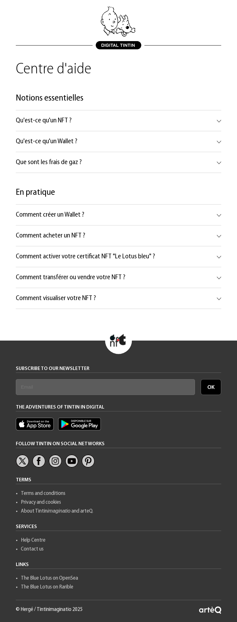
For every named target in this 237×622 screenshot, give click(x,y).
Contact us (32, 549)
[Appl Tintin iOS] (36, 429)
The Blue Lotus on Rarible (47, 587)
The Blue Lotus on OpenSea (49, 578)
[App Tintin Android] (79, 429)
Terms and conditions (43, 493)
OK (211, 388)
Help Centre (33, 540)
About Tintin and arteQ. (57, 511)
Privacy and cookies (41, 502)
